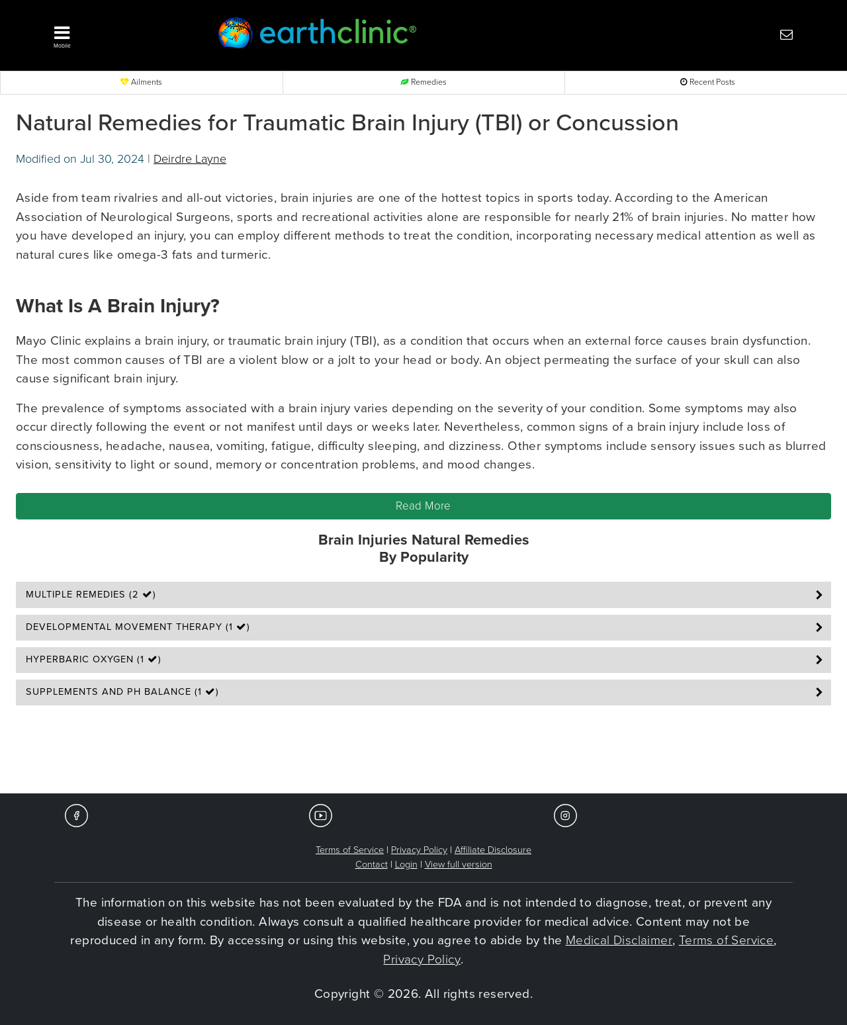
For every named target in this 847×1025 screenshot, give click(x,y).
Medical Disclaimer (619, 940)
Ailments (141, 82)
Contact (371, 864)
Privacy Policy (419, 850)
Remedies (423, 82)
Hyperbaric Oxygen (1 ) (93, 659)
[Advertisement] (423, 754)
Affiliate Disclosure (493, 850)
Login (406, 864)
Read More (423, 506)
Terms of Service (350, 850)
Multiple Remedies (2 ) (91, 594)
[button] (115, 34)
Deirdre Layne (190, 159)
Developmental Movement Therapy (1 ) (138, 627)
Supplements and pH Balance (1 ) (122, 691)
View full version (458, 864)
